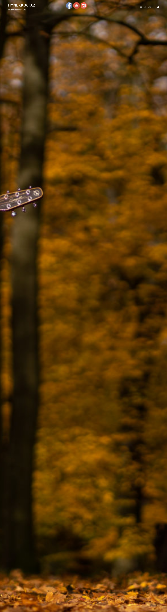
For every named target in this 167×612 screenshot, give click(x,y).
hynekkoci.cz (21, 5)
